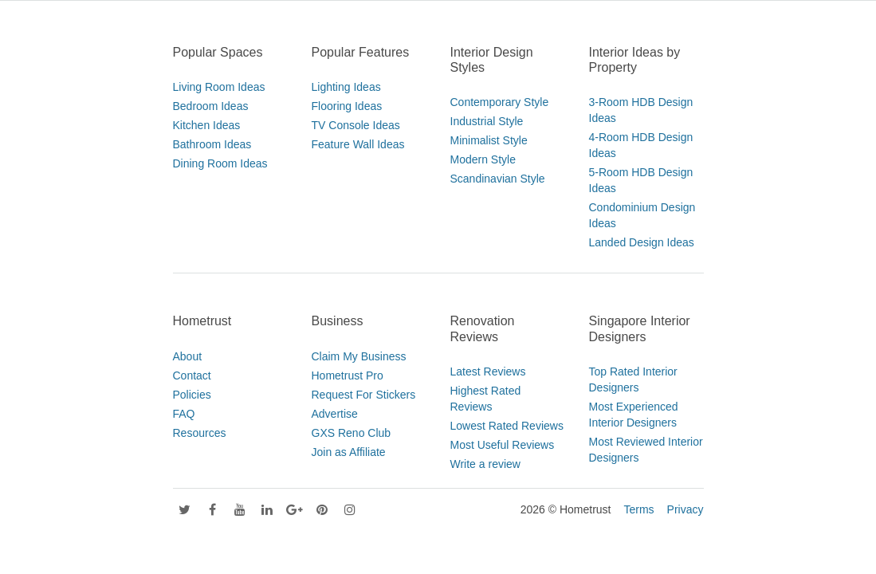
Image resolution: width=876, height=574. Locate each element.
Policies (192, 394)
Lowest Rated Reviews (507, 425)
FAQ (184, 413)
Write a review (485, 464)
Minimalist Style (489, 140)
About (187, 356)
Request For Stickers (364, 394)
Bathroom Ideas (212, 144)
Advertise (335, 413)
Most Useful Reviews (502, 444)
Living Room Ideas (219, 87)
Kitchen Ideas (207, 125)
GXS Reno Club (351, 433)
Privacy (685, 509)
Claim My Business (359, 356)
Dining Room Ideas (220, 163)
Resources (199, 433)
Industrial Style (487, 121)
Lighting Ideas (346, 87)
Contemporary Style (499, 102)
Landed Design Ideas (641, 242)
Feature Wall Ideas (358, 144)
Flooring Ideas (347, 106)
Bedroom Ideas (211, 106)
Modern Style (483, 159)
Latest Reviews (488, 371)
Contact (192, 375)
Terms (638, 509)
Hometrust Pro (347, 375)
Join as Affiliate (349, 452)
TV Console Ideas (356, 125)
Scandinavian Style (497, 178)
